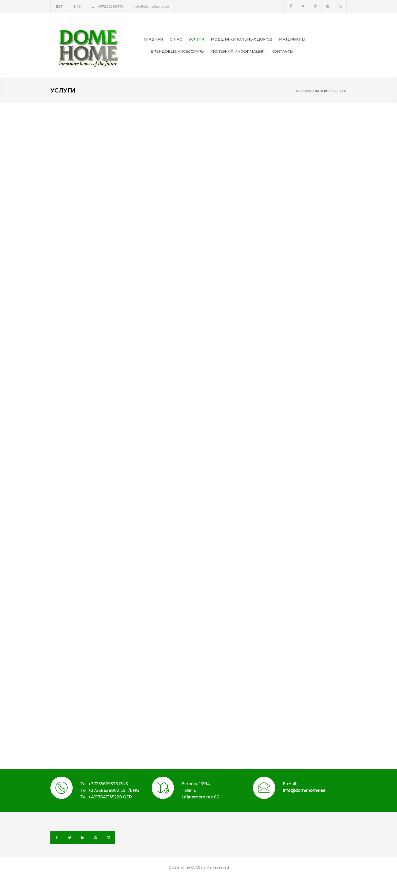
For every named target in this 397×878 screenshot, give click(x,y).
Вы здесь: (303, 91)
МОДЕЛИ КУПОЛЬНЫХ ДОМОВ (241, 39)
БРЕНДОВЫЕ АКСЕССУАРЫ (178, 51)
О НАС (176, 39)
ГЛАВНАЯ (153, 39)
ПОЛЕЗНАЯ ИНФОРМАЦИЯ (238, 51)
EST (59, 6)
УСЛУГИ (196, 39)
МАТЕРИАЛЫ (292, 39)
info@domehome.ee (304, 790)
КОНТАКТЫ (282, 51)
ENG (77, 6)
